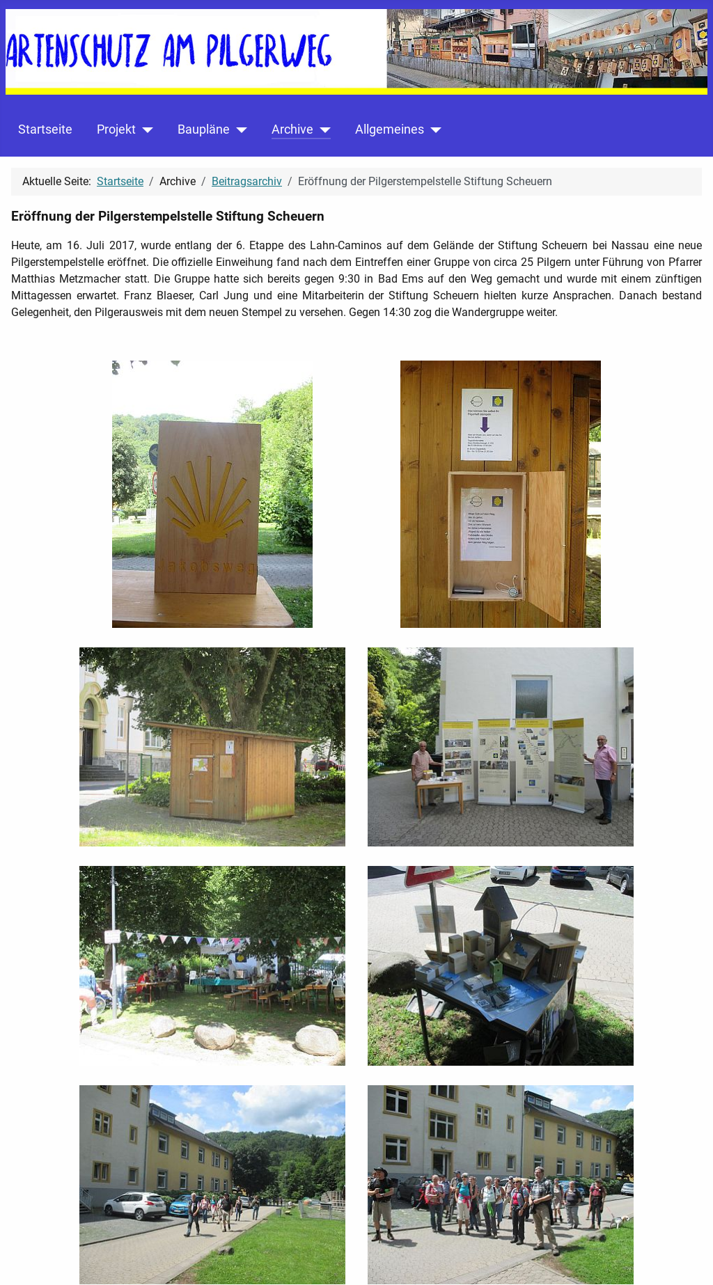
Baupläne (204, 129)
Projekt (116, 129)
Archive (292, 129)
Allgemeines (389, 129)
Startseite (45, 129)
